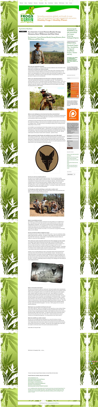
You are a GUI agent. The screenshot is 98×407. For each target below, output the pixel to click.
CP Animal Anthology (56, 390)
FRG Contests (61, 3)
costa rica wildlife (37, 390)
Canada (62, 389)
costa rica (32, 390)
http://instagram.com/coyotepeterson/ (35, 381)
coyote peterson (42, 390)
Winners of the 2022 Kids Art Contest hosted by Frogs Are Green (72, 167)
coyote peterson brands (49, 390)
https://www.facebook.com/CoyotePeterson (36, 379)
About (26, 3)
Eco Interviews (51, 388)
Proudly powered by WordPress (53, 403)
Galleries (56, 3)
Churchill (29, 390)
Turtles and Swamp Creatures (40, 389)
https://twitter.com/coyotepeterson (34, 380)
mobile (69, 145)
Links (67, 3)
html (68, 142)
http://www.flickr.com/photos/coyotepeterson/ (36, 383)
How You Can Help (33, 389)
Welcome (21, 3)
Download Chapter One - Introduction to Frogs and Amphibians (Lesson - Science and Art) (72, 49)
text (68, 144)
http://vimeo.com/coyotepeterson (34, 384)
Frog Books (30, 3)
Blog (46, 3)
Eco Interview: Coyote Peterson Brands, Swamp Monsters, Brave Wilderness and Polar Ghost (44, 33)
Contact (70, 3)
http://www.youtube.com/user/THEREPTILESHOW (38, 386)
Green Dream (50, 3)
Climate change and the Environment (43, 388)
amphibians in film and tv (52, 389)
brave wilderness (58, 389)
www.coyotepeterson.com (33, 377)
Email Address (70, 133)
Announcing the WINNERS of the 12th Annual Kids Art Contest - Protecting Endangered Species (73, 33)
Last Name (69, 138)
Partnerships (41, 3)
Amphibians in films (34, 388)
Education (36, 3)
